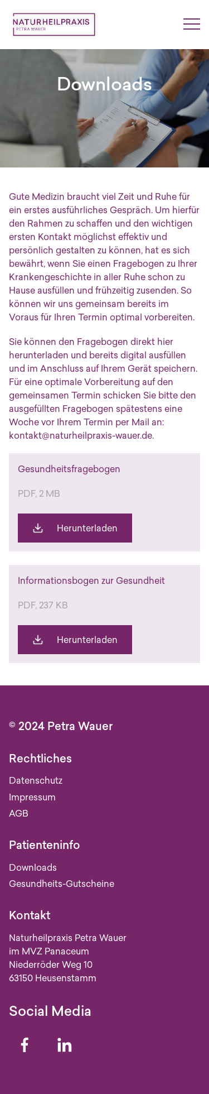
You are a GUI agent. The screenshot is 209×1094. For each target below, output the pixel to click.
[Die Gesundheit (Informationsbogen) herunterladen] (75, 639)
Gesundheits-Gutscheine (61, 883)
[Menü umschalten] (192, 24)
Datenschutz (35, 780)
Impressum (32, 797)
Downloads (33, 867)
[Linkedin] (64, 1045)
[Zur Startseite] (54, 24)
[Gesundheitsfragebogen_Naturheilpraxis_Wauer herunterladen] (75, 528)
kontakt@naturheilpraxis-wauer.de (80, 435)
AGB (18, 813)
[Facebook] (24, 1045)
